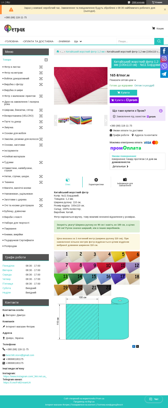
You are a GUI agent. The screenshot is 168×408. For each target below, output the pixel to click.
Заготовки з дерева (15, 199)
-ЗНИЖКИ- (64, 41)
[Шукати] (159, 41)
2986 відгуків (138, 2)
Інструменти (11, 150)
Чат (153, 399)
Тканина (9, 182)
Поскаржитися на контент (83, 405)
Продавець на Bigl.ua (84, 401)
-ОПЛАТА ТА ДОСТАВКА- (38, 41)
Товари (7, 59)
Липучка (8, 127)
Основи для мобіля (15, 133)
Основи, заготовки (14, 144)
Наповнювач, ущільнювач (18, 193)
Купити (125, 92)
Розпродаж (10, 246)
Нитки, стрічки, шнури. (16, 176)
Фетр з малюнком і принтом (19, 96)
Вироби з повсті (13, 217)
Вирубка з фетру (13, 84)
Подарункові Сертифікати (19, 240)
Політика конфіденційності (110, 405)
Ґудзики (8, 162)
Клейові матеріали (14, 156)
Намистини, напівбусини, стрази (18, 169)
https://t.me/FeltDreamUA (17, 382)
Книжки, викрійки (13, 234)
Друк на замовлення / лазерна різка (21, 103)
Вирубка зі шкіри (13, 90)
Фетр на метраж (13, 72)
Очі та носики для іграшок (19, 205)
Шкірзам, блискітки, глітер (18, 110)
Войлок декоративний (16, 78)
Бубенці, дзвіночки (15, 211)
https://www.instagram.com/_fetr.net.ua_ (25, 376)
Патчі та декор (12, 121)
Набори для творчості (16, 222)
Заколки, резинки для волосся (21, 139)
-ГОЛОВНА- (11, 41)
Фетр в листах (12, 66)
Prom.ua (100, 398)
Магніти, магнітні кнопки (17, 188)
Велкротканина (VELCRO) (18, 115)
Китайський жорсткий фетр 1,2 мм (85, 51)
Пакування (10, 228)
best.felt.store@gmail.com (20, 355)
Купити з (126, 100)
